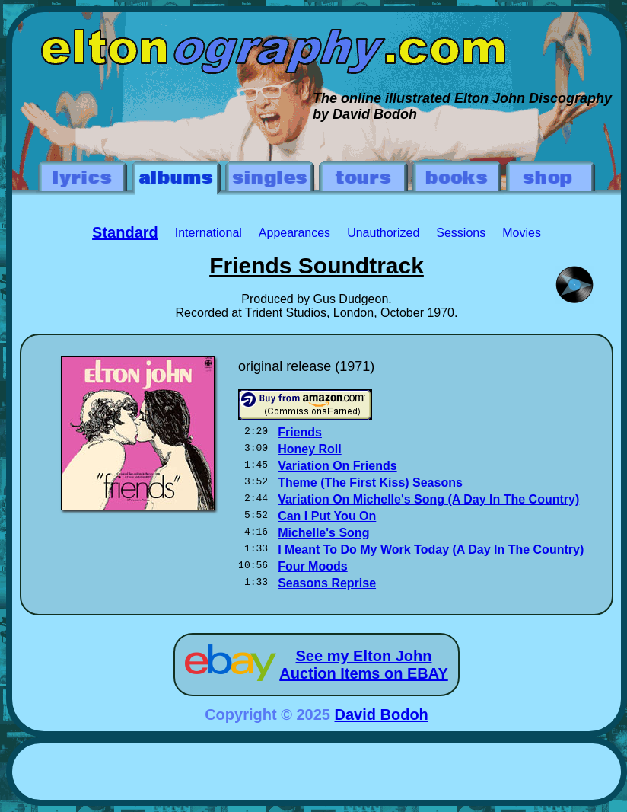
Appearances (294, 232)
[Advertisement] (316, 774)
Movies (521, 232)
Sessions (460, 232)
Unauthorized (383, 232)
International (208, 232)
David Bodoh (381, 714)
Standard (125, 232)
